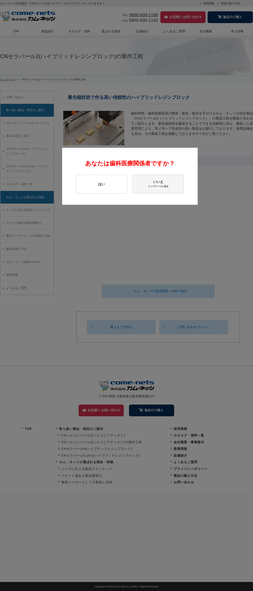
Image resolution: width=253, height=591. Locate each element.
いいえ (158, 184)
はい (101, 184)
